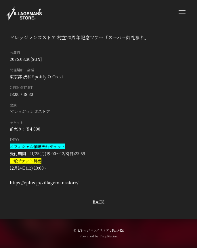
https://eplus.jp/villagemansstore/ (44, 182)
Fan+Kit (118, 230)
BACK (98, 202)
